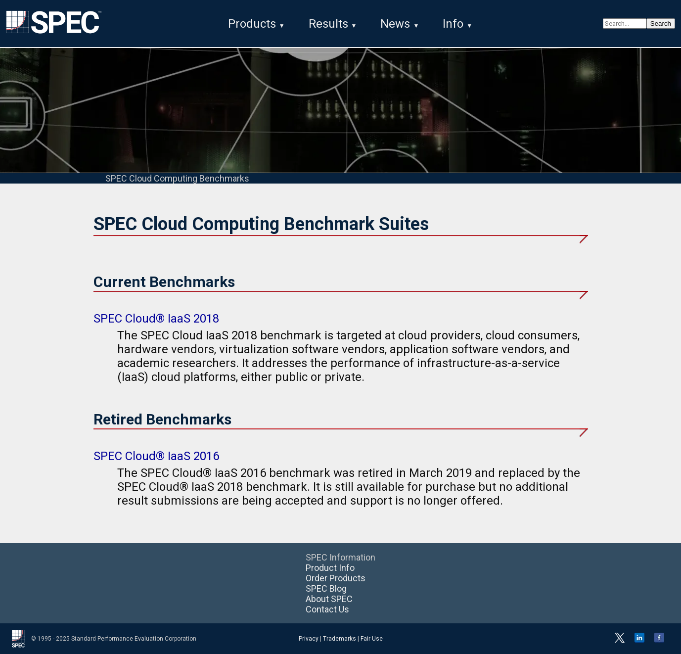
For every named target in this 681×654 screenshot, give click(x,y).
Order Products (335, 578)
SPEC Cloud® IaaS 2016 (156, 456)
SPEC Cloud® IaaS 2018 (156, 319)
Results (328, 24)
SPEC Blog (326, 588)
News (395, 24)
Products (252, 24)
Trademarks (339, 638)
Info (453, 24)
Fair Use (372, 638)
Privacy (308, 638)
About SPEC (329, 599)
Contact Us (327, 609)
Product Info (330, 567)
